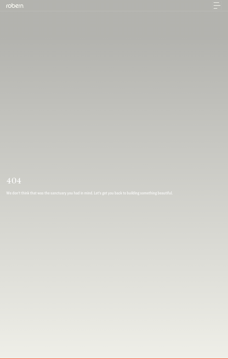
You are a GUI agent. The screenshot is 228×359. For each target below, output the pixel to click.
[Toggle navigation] (217, 5)
